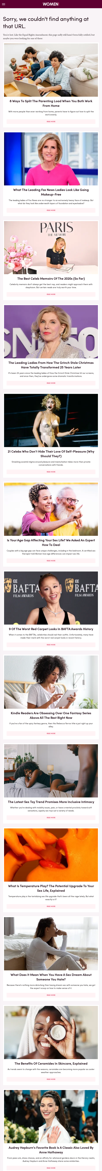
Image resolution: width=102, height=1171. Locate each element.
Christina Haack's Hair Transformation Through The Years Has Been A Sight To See (76, 653)
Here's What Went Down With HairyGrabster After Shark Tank (75, 796)
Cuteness (48, 1147)
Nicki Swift (46, 1150)
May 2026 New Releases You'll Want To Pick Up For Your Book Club (76, 506)
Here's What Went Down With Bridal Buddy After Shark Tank (26, 796)
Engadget (18, 1147)
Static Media (36, 1134)
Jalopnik (29, 1147)
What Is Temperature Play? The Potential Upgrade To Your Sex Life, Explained (76, 366)
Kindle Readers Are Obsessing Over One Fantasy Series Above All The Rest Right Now (76, 297)
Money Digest (32, 1150)
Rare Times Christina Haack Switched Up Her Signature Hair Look (26, 576)
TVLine (38, 1147)
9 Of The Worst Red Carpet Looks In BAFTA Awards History (26, 295)
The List (57, 1150)
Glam (57, 1147)
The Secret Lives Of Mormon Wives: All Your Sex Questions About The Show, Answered (76, 1078)
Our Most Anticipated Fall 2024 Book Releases (26, 864)
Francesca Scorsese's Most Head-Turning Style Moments (75, 1006)
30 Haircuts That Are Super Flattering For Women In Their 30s (76, 936)
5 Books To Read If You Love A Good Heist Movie (26, 1004)
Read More (26, 107)
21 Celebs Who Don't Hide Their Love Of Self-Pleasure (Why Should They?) (26, 225)
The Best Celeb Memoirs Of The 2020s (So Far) (26, 148)
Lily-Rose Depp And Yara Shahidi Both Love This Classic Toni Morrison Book (26, 725)
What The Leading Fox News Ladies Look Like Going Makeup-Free (75, 77)
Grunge (66, 1147)
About (36, 1130)
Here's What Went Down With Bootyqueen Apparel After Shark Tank (76, 866)
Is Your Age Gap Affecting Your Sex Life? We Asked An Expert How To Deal (76, 225)
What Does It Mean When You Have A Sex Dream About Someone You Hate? (26, 436)
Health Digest (79, 1147)
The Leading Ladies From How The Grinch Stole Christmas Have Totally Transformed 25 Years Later (75, 153)
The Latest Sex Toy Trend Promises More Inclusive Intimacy (26, 366)
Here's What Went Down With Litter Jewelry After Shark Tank (26, 1076)
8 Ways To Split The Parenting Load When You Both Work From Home (26, 77)
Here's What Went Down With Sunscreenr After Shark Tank (26, 936)
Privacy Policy (61, 1130)
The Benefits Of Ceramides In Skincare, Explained (76, 434)
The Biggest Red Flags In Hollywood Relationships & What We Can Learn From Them (75, 727)
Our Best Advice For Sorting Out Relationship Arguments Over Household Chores (75, 578)
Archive (47, 1130)
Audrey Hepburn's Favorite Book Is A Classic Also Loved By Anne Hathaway (26, 506)
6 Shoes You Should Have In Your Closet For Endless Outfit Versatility (26, 650)
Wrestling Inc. (70, 1150)
